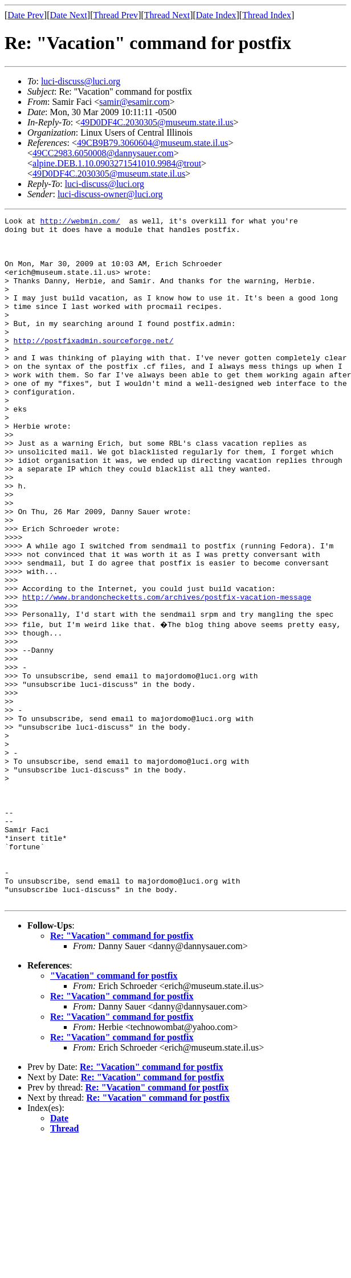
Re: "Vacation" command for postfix (122, 1071)
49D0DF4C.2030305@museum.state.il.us (156, 122)
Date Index (216, 15)
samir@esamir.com (134, 102)
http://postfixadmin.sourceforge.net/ (94, 366)
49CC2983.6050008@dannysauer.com (103, 153)
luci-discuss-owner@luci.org (110, 194)
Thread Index (266, 15)
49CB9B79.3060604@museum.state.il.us (152, 143)
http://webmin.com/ (80, 222)
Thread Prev (115, 15)
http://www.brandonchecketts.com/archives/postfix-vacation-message (166, 674)
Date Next (68, 15)
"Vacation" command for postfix (114, 1111)
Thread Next (167, 15)
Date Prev (25, 15)
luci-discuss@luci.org (80, 81)
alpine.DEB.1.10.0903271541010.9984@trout (116, 163)
